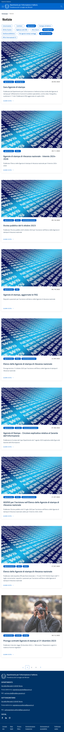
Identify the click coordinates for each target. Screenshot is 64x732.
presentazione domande (29, 220)
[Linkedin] (6, 718)
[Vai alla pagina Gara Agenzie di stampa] (8, 101)
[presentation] (61, 6)
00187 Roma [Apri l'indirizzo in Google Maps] (18, 701)
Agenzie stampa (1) (9, 566)
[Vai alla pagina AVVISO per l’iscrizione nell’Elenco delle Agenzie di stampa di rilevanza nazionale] (8, 516)
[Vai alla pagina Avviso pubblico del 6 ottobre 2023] (8, 239)
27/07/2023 (56, 566)
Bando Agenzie (19, 82)
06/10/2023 (56, 289)
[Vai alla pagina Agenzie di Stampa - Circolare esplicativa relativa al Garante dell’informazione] (8, 447)
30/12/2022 (56, 635)
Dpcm (19, 566)
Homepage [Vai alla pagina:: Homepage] (5, 14)
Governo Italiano (6, 2)
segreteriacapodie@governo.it (22, 689)
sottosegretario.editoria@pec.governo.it (17, 710)
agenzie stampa (9, 82)
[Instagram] (10, 718)
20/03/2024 (56, 82)
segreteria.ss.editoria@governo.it (23, 705)
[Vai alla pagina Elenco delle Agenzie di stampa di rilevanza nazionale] (8, 378)
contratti (18, 635)
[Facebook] (2, 718)
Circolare (18, 428)
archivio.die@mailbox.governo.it (15, 693)
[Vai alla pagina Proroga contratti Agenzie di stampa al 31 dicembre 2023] (8, 654)
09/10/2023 (56, 220)
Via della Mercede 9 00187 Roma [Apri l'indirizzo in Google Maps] (11, 686)
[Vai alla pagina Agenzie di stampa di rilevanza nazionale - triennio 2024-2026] (8, 170)
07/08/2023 (56, 428)
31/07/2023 (56, 497)
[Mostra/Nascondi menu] (3, 6)
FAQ (17, 289)
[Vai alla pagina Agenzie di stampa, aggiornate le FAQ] (8, 308)
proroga (26, 635)
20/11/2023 (56, 151)
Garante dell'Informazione (30, 428)
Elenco (17, 151)
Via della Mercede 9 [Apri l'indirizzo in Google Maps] (7, 701)
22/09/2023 (56, 358)
